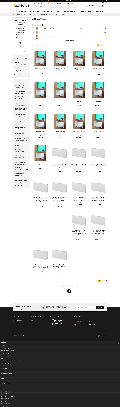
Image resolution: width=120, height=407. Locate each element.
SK (105, 2)
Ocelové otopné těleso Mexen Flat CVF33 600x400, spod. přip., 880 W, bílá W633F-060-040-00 (40, 266)
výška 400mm (20, 43)
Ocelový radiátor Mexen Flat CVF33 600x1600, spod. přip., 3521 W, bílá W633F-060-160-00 (98, 233)
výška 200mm (20, 40)
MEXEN (24, 64)
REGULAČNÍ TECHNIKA (20, 183)
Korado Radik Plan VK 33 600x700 (40, 163)
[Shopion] (102, 336)
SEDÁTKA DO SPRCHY (20, 112)
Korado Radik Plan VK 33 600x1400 (98, 69)
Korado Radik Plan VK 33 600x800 (46, 32)
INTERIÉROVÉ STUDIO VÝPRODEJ (20, 88)
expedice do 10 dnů (18, 71)
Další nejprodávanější (69, 40)
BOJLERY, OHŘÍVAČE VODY (21, 169)
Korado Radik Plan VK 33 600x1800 (98, 100)
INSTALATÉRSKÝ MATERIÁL (19, 148)
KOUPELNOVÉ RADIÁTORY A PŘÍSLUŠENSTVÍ (21, 172)
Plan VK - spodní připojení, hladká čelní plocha (21, 31)
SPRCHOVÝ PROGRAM (20, 93)
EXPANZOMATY (18, 175)
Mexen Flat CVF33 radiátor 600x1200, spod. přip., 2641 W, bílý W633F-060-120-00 (59, 266)
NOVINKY (17, 83)
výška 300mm (20, 42)
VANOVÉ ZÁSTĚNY (19, 106)
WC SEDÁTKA (18, 121)
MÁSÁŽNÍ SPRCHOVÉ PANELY (20, 128)
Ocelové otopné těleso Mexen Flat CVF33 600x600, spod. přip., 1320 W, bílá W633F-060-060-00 (59, 200)
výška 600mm (20, 46)
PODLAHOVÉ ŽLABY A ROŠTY (20, 124)
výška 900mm (20, 48)
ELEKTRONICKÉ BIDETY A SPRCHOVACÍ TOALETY (21, 109)
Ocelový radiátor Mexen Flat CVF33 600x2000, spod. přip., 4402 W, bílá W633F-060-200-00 (59, 165)
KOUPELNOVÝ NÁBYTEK (69, 11)
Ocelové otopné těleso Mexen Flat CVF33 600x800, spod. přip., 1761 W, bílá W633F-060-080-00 (78, 165)
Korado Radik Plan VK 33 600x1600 (98, 132)
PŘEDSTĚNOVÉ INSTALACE (21, 131)
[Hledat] (77, 6)
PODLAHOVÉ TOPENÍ (20, 178)
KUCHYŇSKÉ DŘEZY (99, 11)
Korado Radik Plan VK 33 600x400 (79, 132)
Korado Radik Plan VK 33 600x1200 (47, 37)
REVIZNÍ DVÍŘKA (19, 167)
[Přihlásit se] (87, 6)
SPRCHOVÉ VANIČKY (20, 98)
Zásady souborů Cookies (17, 320)
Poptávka (67, 3)
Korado (17, 64)
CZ (103, 2)
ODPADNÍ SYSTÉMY (19, 151)
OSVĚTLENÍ (17, 116)
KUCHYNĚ (17, 136)
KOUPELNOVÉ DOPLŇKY (85, 11)
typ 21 (17, 36)
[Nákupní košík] (103, 6)
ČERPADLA (17, 160)
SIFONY (17, 143)
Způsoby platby (41, 3)
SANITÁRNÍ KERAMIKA (48, 11)
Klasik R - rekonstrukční (20, 51)
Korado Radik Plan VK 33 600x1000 (40, 100)
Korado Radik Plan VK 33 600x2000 (59, 132)
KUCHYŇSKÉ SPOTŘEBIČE (21, 138)
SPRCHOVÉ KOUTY (34, 11)
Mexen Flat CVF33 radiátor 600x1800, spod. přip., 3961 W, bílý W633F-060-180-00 (79, 199)
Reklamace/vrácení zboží (58, 3)
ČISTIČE (17, 145)
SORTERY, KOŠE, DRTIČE (21, 140)
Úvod (32, 320)
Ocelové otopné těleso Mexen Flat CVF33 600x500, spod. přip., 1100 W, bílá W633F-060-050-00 (98, 165)
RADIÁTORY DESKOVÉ (20, 20)
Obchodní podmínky (35, 322)
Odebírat (100, 307)
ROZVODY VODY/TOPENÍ (21, 180)
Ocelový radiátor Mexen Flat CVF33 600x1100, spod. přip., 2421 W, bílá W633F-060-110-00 (79, 233)
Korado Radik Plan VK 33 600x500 (79, 100)
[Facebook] (57, 323)
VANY (58, 11)
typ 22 (17, 37)
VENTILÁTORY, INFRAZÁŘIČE (18, 154)
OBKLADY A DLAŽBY (20, 162)
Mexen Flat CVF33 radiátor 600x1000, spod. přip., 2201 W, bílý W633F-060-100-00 (98, 199)
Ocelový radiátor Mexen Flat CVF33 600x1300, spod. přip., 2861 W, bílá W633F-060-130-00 (40, 200)
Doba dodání (33, 324)
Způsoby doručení (49, 3)
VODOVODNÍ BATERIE (21, 11)
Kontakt (71, 3)
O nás (35, 3)
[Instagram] (57, 320)
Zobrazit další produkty (69, 286)
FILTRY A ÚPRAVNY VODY (21, 157)
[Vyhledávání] (56, 6)
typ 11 (17, 34)
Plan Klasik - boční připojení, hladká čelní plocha (21, 27)
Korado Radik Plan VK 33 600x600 (59, 100)
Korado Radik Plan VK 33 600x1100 (47, 28)
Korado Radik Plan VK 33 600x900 (40, 132)
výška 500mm (20, 45)
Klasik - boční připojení (20, 22)
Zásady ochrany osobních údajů (19, 322)
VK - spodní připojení (20, 24)
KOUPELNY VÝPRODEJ (20, 85)
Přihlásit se (91, 7)
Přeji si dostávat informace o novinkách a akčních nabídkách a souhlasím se (55, 307)
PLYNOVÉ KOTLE (19, 185)
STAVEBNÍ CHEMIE (19, 165)
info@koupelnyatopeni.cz (84, 321)
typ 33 (17, 39)
